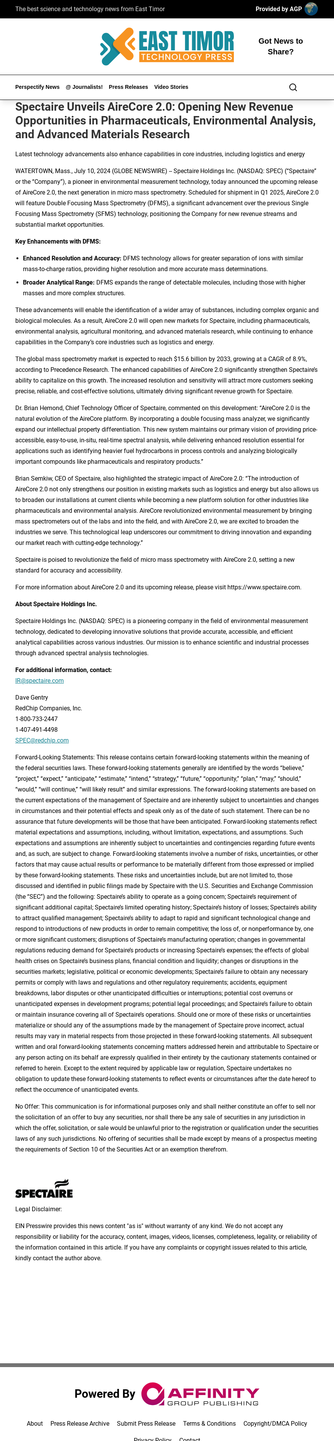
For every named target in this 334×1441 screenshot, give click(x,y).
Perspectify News (37, 87)
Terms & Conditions (209, 1423)
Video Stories (171, 87)
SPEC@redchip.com (42, 740)
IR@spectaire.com (39, 680)
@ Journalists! (84, 87)
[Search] (293, 87)
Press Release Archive (79, 1423)
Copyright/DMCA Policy (275, 1423)
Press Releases (128, 87)
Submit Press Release (146, 1423)
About (35, 1423)
